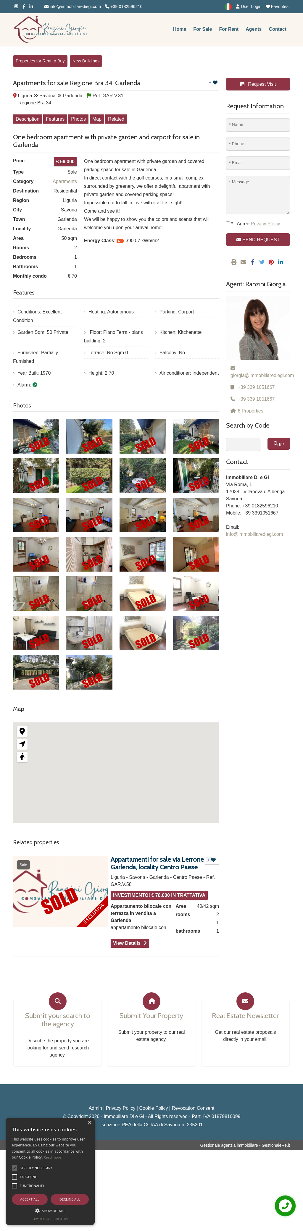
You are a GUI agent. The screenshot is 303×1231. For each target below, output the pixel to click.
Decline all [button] (69, 1199)
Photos (78, 119)
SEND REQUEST (258, 239)
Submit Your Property (151, 1016)
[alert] (50, 1171)
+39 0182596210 (123, 6)
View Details (127, 943)
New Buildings (85, 61)
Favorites (277, 6)
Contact (277, 29)
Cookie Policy (153, 1108)
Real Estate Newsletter (245, 1016)
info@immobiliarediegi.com (72, 6)
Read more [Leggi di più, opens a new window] (52, 1157)
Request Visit (258, 84)
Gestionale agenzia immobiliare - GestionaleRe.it (245, 1145)
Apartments (65, 181)
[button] (14, 1168)
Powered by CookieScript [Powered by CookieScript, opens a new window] (50, 1219)
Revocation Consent (193, 1108)
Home (179, 29)
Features (55, 119)
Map (96, 119)
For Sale (202, 29)
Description (27, 119)
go (279, 443)
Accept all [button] (29, 1199)
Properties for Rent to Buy (40, 61)
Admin (95, 1108)
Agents (254, 29)
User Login (249, 6)
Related (116, 119)
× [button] (89, 1123)
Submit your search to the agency (57, 1020)
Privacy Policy (121, 1108)
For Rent (228, 29)
